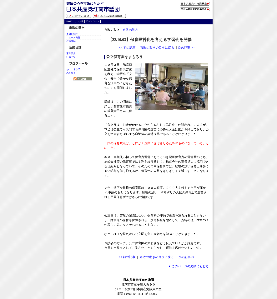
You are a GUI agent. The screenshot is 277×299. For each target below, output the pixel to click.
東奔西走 (71, 53)
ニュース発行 (73, 37)
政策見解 (71, 41)
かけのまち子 (73, 69)
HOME (68, 21)
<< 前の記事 (127, 47)
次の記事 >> (186, 47)
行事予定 (71, 57)
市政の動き (130, 29)
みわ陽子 (71, 73)
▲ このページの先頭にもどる (188, 266)
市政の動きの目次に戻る (157, 47)
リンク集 (78, 21)
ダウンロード (92, 21)
